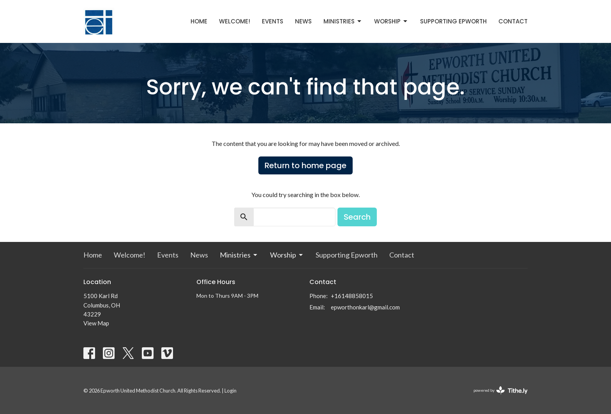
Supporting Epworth (453, 21)
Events (272, 21)
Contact (513, 21)
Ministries (342, 21)
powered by (500, 390)
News (303, 21)
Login (230, 390)
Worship (391, 21)
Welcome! (234, 21)
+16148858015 (352, 295)
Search (357, 216)
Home (199, 21)
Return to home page (305, 165)
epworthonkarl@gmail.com (365, 307)
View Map (96, 323)
